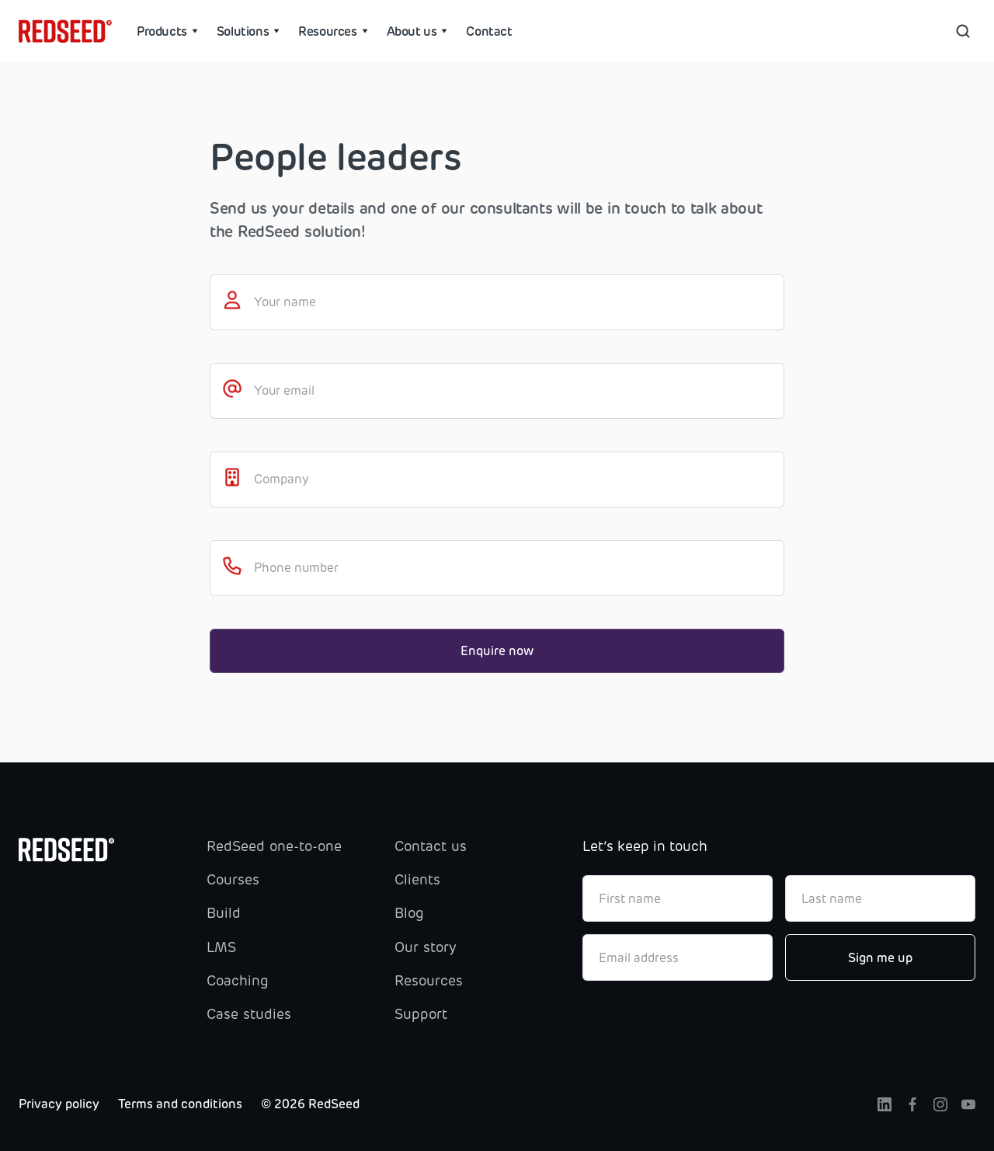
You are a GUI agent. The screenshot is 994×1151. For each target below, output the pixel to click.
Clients (417, 879)
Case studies (249, 1014)
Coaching (238, 980)
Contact (489, 31)
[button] (167, 31)
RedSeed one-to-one (274, 846)
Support (420, 1014)
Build (224, 913)
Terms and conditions (180, 1104)
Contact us (430, 846)
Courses (233, 879)
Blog (409, 913)
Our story (425, 947)
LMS (221, 947)
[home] (65, 31)
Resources (428, 980)
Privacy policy (59, 1104)
